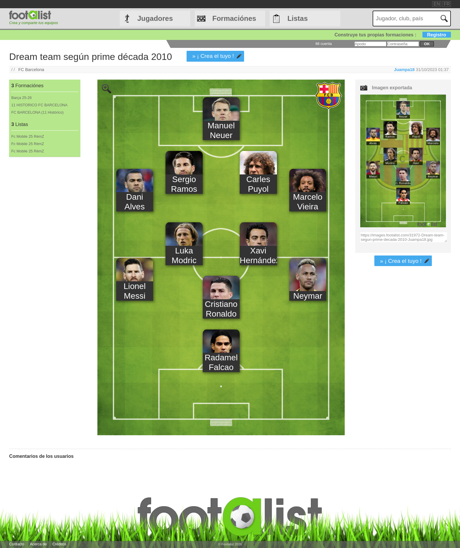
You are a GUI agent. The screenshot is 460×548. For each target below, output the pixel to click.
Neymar (307, 295)
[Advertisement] (44, 255)
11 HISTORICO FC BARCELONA (39, 105)
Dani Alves (134, 201)
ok (426, 44)
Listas (298, 18)
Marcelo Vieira (307, 201)
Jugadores (155, 18)
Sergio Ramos (184, 184)
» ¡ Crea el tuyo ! (213, 56)
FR (447, 3)
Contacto (16, 544)
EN (437, 3)
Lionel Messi (135, 290)
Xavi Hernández (258, 255)
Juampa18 (404, 69)
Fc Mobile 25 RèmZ (27, 136)
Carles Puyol (258, 184)
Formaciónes (234, 18)
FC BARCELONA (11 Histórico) (37, 112)
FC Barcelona (31, 69)
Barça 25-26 (21, 97)
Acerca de (38, 544)
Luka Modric (184, 255)
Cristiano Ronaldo (221, 308)
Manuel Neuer (221, 130)
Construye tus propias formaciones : (392, 34)
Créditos (60, 544)
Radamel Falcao (221, 362)
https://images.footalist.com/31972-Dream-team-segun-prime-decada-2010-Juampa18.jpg (403, 237)
